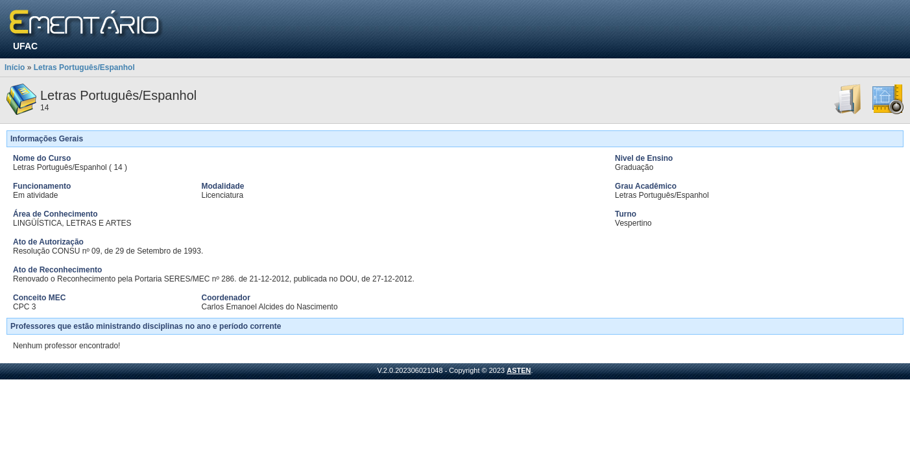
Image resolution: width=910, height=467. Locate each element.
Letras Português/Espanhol (84, 67)
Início (15, 67)
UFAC (25, 46)
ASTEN (519, 370)
